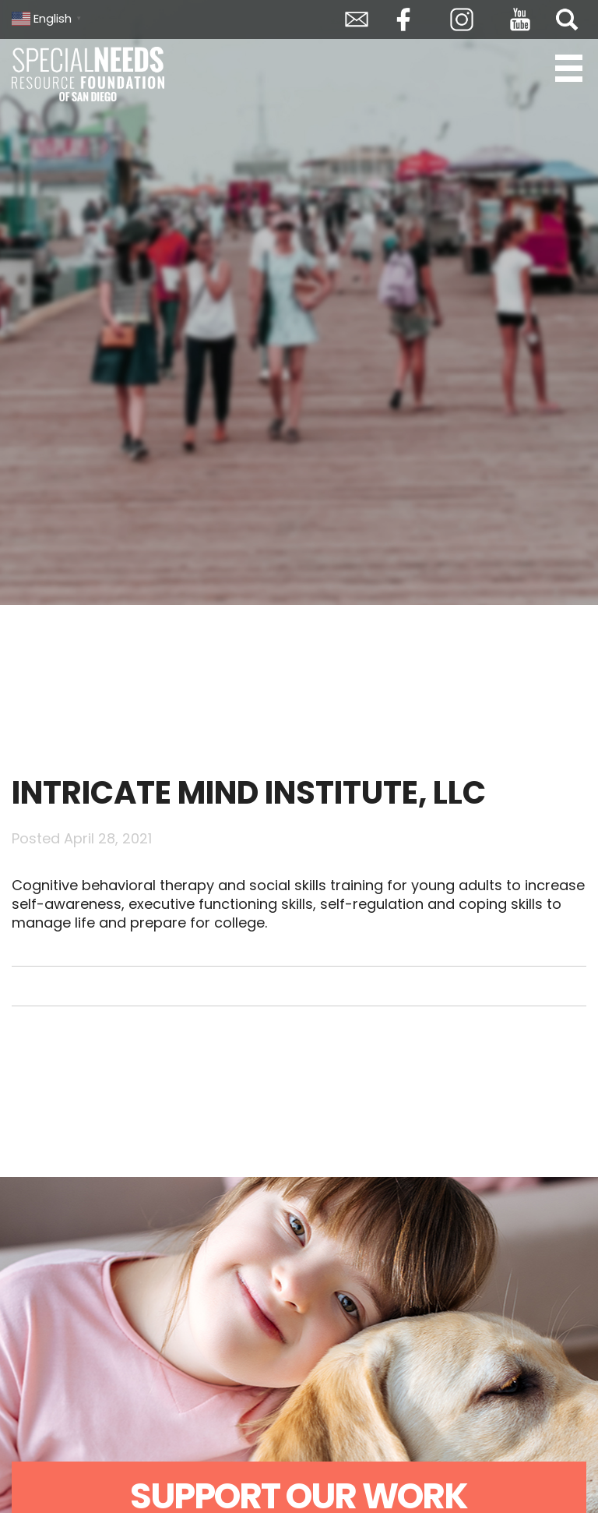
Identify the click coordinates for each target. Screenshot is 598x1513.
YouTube (520, 19)
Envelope (356, 19)
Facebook (403, 19)
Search (567, 19)
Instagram (461, 19)
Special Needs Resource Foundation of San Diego (89, 74)
